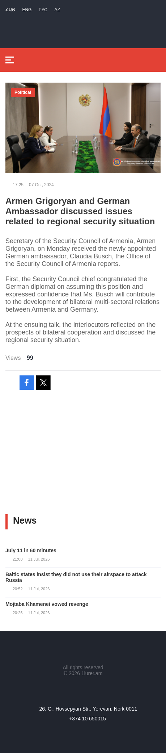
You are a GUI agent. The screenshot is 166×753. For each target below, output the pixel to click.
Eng (26, 9)
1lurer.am (91, 673)
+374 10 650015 (87, 718)
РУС (43, 9)
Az (57, 9)
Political (22, 92)
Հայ (10, 9)
